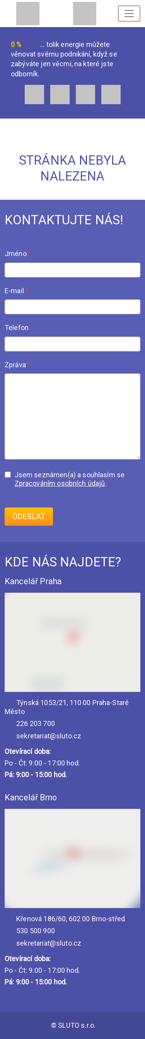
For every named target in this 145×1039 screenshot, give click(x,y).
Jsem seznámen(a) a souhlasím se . (65, 479)
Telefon (17, 327)
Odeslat (28, 516)
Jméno (18, 253)
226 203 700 (30, 723)
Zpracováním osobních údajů (60, 483)
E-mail (17, 291)
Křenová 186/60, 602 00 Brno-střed (65, 919)
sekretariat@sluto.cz (43, 736)
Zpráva (18, 365)
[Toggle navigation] (129, 13)
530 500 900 (30, 931)
